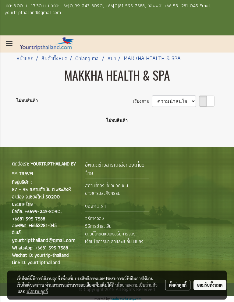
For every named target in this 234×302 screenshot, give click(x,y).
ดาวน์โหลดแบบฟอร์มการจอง (110, 234)
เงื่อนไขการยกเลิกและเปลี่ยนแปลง (114, 241)
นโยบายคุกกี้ (37, 291)
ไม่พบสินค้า (27, 100)
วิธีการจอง (94, 218)
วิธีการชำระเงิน (98, 226)
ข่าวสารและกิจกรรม (102, 193)
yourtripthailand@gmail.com (43, 240)
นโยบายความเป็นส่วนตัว (136, 285)
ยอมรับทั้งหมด (210, 285)
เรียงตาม (142, 101)
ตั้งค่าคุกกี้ (177, 285)
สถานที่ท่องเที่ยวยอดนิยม (106, 185)
